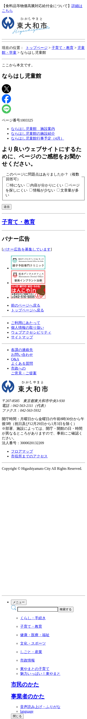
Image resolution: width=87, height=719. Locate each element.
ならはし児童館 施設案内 (33, 129)
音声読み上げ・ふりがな (40, 707)
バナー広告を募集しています (27, 249)
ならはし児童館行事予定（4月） (37, 138)
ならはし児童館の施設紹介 (33, 133)
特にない (17, 185)
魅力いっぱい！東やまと (40, 674)
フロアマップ (22, 451)
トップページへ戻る (27, 310)
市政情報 (27, 660)
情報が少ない (44, 190)
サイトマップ (22, 337)
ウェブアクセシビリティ (31, 332)
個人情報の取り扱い (27, 328)
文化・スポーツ (33, 643)
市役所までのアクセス (29, 456)
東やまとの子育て (34, 669)
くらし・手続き (33, 618)
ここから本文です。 (18, 65)
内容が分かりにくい (46, 185)
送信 (7, 206)
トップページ (37, 48)
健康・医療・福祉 (34, 635)
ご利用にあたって (25, 323)
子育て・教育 (62, 48)
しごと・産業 (31, 652)
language (26, 711)
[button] (43, 222)
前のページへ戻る (25, 305)
